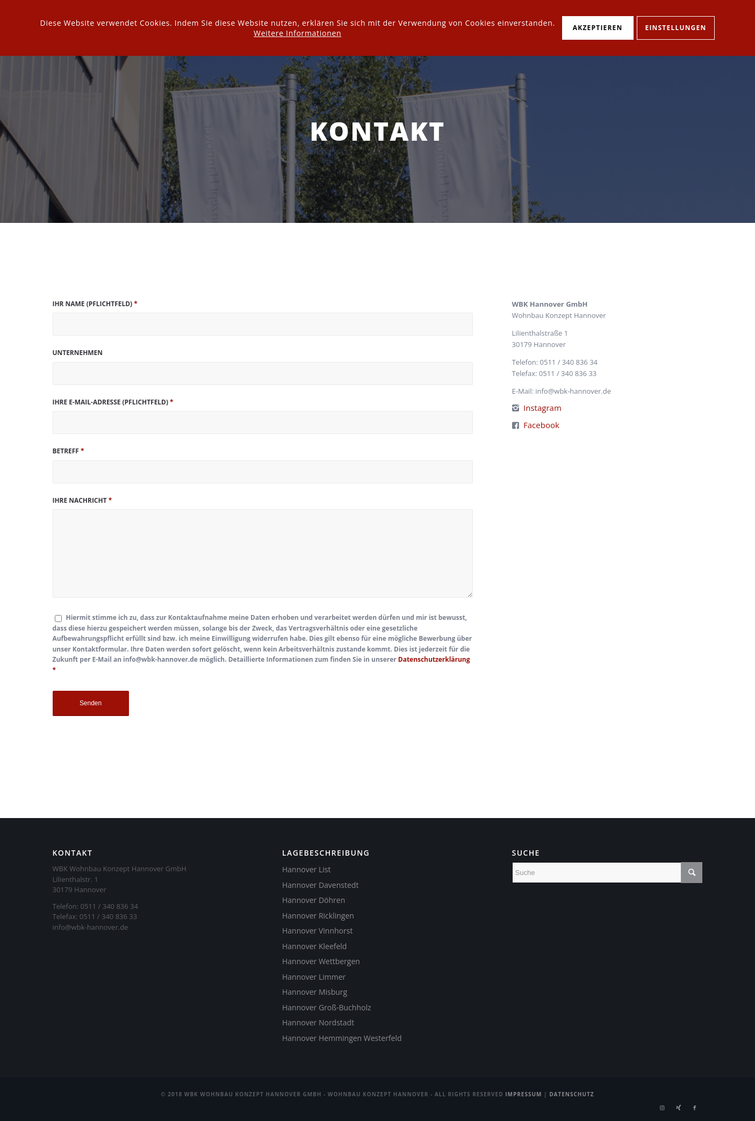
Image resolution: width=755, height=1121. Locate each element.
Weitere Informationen (297, 33)
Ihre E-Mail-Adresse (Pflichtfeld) (113, 402)
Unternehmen (78, 352)
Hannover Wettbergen (321, 961)
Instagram (542, 407)
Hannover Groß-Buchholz (326, 1007)
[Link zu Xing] (679, 1108)
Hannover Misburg (314, 992)
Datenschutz (571, 1094)
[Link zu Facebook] (695, 1108)
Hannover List (306, 869)
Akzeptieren (598, 27)
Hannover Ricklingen (318, 915)
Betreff (68, 450)
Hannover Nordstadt (318, 1022)
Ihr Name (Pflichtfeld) (95, 303)
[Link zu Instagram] (663, 1108)
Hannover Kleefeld (314, 946)
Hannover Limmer (314, 977)
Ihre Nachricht (82, 500)
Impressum (523, 1094)
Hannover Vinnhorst (317, 930)
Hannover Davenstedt (320, 885)
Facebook (541, 425)
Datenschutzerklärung (434, 659)
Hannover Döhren (313, 900)
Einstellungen (676, 27)
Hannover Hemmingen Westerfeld (342, 1038)
